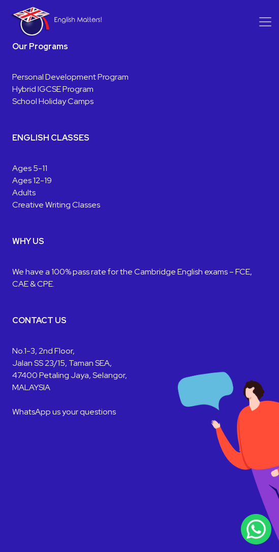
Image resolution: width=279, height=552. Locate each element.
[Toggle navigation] (265, 21)
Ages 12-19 (32, 180)
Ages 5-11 (29, 168)
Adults (24, 192)
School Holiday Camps (53, 101)
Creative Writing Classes (56, 204)
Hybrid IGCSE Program (53, 89)
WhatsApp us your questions (64, 411)
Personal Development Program (70, 77)
